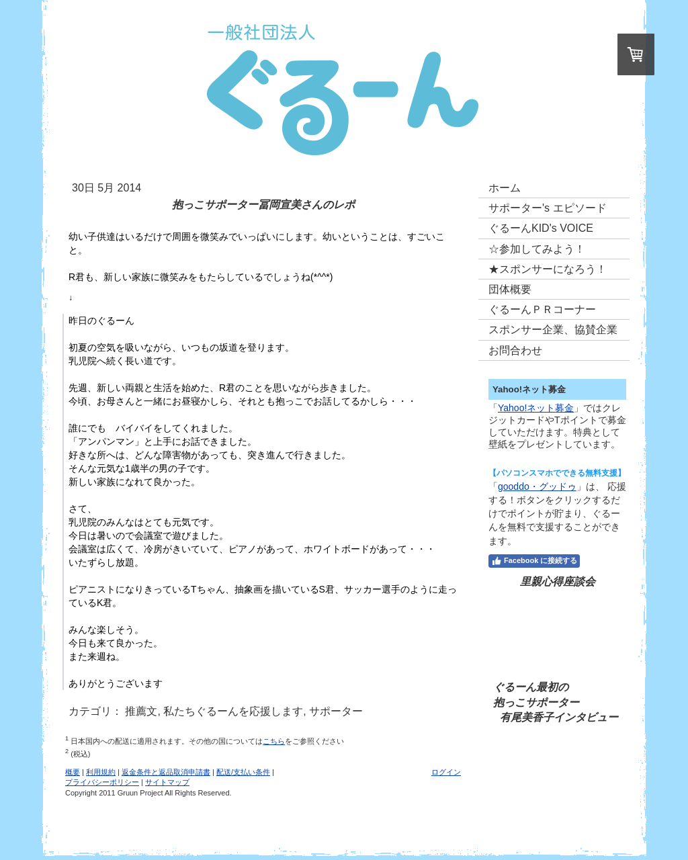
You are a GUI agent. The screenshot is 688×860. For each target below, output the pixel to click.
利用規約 (101, 772)
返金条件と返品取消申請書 (166, 772)
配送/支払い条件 (243, 772)
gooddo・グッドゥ (537, 486)
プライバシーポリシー (102, 782)
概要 (72, 772)
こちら (274, 741)
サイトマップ (167, 782)
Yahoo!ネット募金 (536, 407)
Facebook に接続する (534, 561)
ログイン (446, 772)
